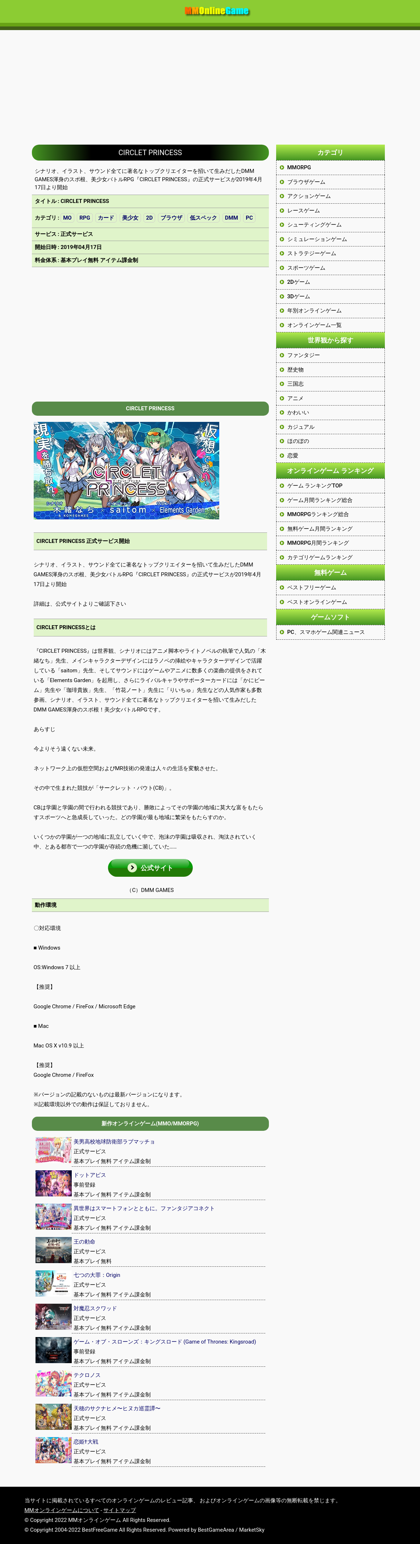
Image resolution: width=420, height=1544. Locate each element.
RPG (84, 218)
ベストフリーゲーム (311, 587)
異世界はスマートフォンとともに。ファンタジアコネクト (144, 1208)
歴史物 (295, 369)
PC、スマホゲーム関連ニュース (326, 632)
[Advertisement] (210, 83)
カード (106, 218)
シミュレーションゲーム (317, 239)
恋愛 (292, 455)
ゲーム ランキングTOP (315, 485)
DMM (231, 218)
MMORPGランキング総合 (318, 514)
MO (67, 218)
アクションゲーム (309, 196)
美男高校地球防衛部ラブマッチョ (114, 1141)
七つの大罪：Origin (97, 1275)
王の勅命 (84, 1241)
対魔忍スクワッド (95, 1308)
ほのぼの (298, 441)
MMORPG (299, 167)
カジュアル (301, 427)
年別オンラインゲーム (314, 310)
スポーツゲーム (306, 268)
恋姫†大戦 (86, 1442)
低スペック (203, 218)
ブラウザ (171, 218)
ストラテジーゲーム (311, 253)
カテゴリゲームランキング (320, 557)
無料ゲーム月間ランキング (320, 529)
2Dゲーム (298, 282)
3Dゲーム (298, 296)
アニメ (295, 398)
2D (149, 218)
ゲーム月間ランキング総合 (320, 500)
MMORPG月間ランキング (318, 543)
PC (249, 218)
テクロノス (87, 1375)
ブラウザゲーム (306, 182)
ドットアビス (90, 1175)
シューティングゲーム (314, 224)
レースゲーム (303, 210)
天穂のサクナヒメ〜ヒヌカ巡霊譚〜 (117, 1408)
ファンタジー (303, 355)
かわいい (298, 412)
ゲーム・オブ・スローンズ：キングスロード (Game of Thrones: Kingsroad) (165, 1341)
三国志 (295, 384)
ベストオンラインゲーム (317, 602)
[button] (150, 868)
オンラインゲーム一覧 (314, 325)
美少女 (130, 218)
